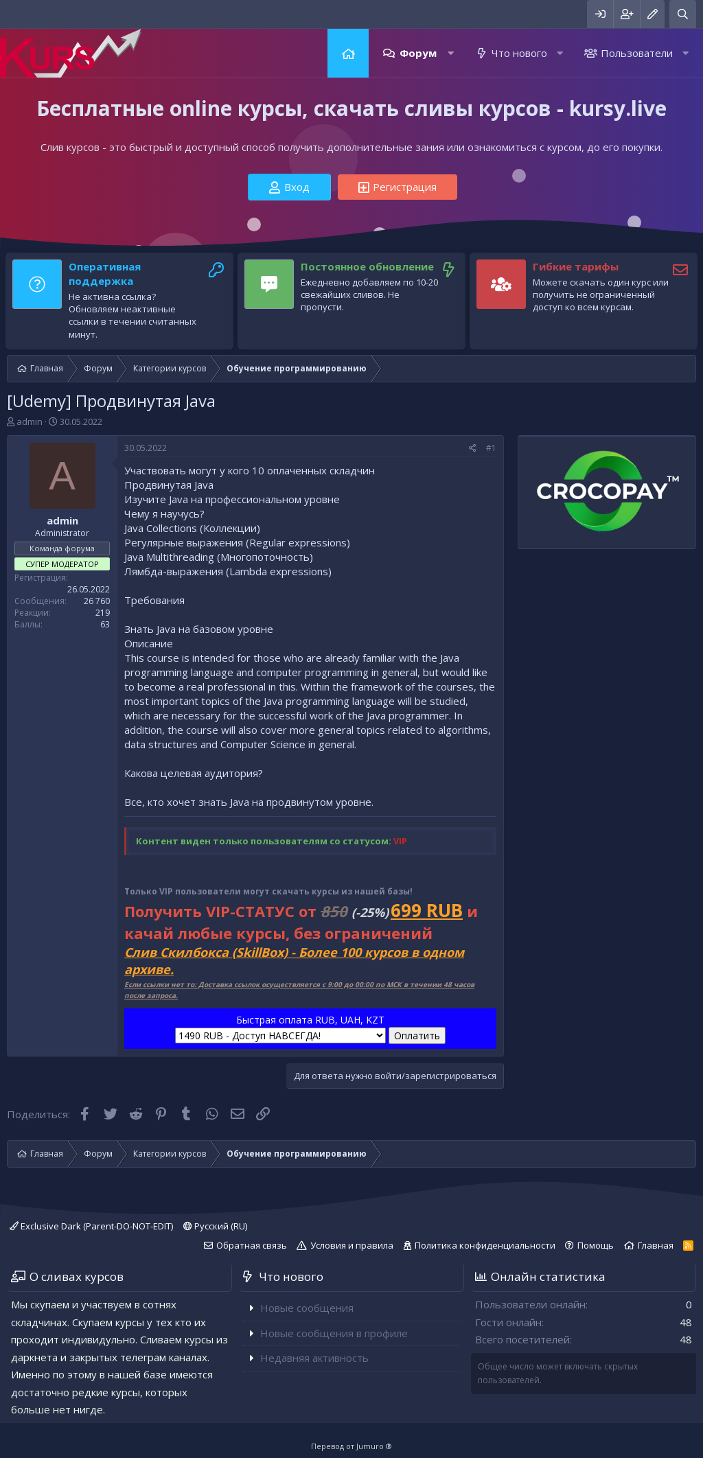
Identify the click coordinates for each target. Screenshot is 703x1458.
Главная (348, 53)
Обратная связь (251, 1245)
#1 (491, 448)
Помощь (595, 1245)
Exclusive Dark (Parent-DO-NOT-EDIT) (91, 1226)
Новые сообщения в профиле (334, 1333)
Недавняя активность (314, 1358)
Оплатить (417, 1035)
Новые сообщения (307, 1308)
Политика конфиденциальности (485, 1245)
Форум (418, 53)
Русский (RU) (215, 1226)
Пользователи (637, 53)
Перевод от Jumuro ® (351, 1446)
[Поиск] (682, 14)
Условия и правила (351, 1245)
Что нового (519, 53)
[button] (450, 53)
